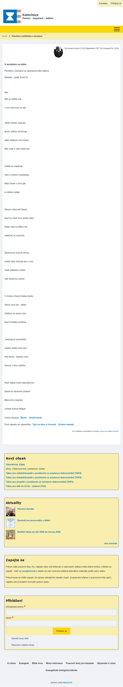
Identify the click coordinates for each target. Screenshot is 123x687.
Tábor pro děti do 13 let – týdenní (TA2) (26, 486)
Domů (4, 36)
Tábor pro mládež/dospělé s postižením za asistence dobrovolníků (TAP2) (43, 473)
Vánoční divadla (25, 509)
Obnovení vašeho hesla (22, 645)
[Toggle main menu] (61, 29)
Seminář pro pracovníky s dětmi (33, 520)
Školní (23, 418)
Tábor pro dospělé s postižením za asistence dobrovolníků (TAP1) (39, 482)
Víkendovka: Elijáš (15, 464)
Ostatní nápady (66, 424)
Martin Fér (67, 682)
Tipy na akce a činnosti (44, 424)
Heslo (8, 618)
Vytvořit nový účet (19, 638)
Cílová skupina (11, 418)
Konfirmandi (35, 418)
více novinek (110, 543)
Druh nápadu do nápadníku (17, 424)
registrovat (103, 431)
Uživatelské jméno (14, 607)
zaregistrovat (29, 571)
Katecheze (30, 15)
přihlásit (115, 431)
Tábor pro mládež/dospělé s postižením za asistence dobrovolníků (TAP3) (43, 477)
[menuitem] (103, 3)
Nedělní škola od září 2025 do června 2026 (38, 532)
